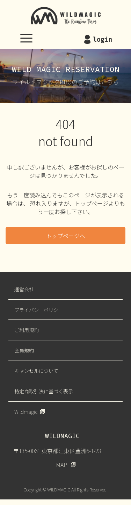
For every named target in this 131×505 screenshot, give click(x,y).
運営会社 (24, 289)
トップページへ (65, 235)
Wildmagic (25, 411)
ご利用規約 (26, 329)
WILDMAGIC (66, 15)
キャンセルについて (36, 370)
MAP (61, 464)
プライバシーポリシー (38, 309)
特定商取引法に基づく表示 (43, 391)
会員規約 (24, 350)
